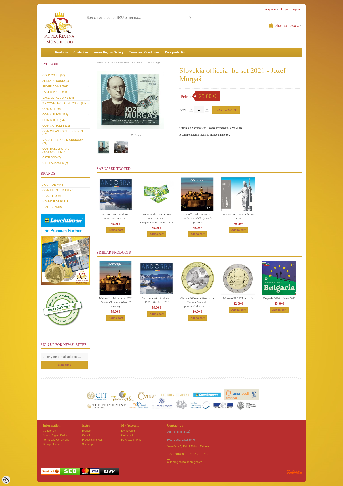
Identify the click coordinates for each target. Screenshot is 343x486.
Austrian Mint (52, 184)
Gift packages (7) (55, 163)
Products (61, 52)
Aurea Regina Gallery (109, 52)
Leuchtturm (51, 195)
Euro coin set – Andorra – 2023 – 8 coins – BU (116, 216)
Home (100, 62)
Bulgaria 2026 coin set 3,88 (279, 298)
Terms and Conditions (144, 52)
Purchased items (131, 439)
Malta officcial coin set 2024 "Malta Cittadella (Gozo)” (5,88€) (197, 218)
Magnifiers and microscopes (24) (64, 141)
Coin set (109, 62)
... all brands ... (53, 207)
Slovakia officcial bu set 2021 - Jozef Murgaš (138, 62)
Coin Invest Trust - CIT (59, 190)
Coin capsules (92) (56, 125)
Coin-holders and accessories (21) (55, 150)
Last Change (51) (54, 92)
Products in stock (92, 439)
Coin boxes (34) (53, 120)
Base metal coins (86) (58, 97)
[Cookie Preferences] (6, 480)
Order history (129, 435)
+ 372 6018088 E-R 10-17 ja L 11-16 (187, 454)
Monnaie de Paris (55, 201)
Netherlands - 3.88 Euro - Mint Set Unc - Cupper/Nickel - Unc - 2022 (156, 218)
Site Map (87, 444)
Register (296, 9)
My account (128, 430)
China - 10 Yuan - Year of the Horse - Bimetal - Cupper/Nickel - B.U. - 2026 (197, 302)
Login (284, 9)
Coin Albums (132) (55, 114)
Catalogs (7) (51, 157)
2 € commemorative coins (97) (64, 103)
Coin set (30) (51, 108)
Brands (86, 430)
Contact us (80, 52)
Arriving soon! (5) (55, 81)
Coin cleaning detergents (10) (62, 133)
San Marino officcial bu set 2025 (238, 216)
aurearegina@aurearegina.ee (184, 462)
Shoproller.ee (294, 472)
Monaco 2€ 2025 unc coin (238, 298)
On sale (86, 435)
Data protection (175, 52)
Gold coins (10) (53, 75)
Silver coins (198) (55, 86)
